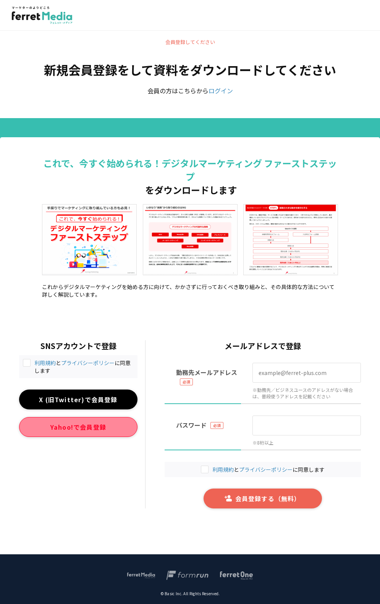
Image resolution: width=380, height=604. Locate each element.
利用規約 (45, 363)
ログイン (221, 90)
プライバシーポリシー (88, 363)
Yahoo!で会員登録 (78, 427)
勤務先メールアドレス (206, 372)
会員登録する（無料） (263, 498)
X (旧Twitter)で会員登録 (78, 399)
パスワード (191, 425)
